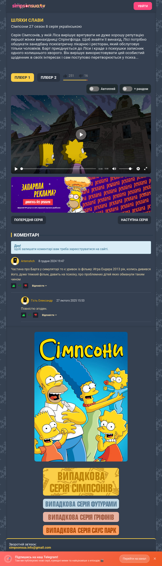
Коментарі (26, 235)
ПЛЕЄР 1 (22, 77)
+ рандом (135, 88)
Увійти (143, 6)
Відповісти (39, 285)
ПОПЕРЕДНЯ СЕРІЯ (28, 220)
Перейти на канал (134, 558)
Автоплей (102, 88)
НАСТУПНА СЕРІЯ (134, 220)
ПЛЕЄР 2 (49, 77)
